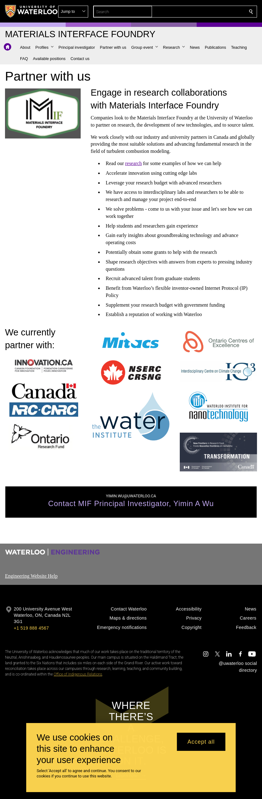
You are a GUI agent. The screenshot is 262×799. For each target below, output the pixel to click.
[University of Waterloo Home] (31, 11)
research (133, 163)
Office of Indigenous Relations (78, 674)
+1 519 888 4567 (31, 628)
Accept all (201, 742)
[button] (205, 11)
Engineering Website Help (31, 576)
